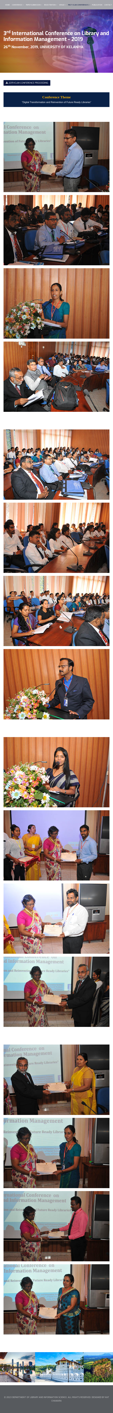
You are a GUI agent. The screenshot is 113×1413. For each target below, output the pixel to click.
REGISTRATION (50, 5)
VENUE (62, 5)
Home (7, 5)
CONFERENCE (17, 5)
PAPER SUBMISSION (33, 5)
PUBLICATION (97, 5)
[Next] (110, 1367)
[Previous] (3, 1367)
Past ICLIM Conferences (78, 5)
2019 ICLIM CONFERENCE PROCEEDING (27, 82)
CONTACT (108, 5)
